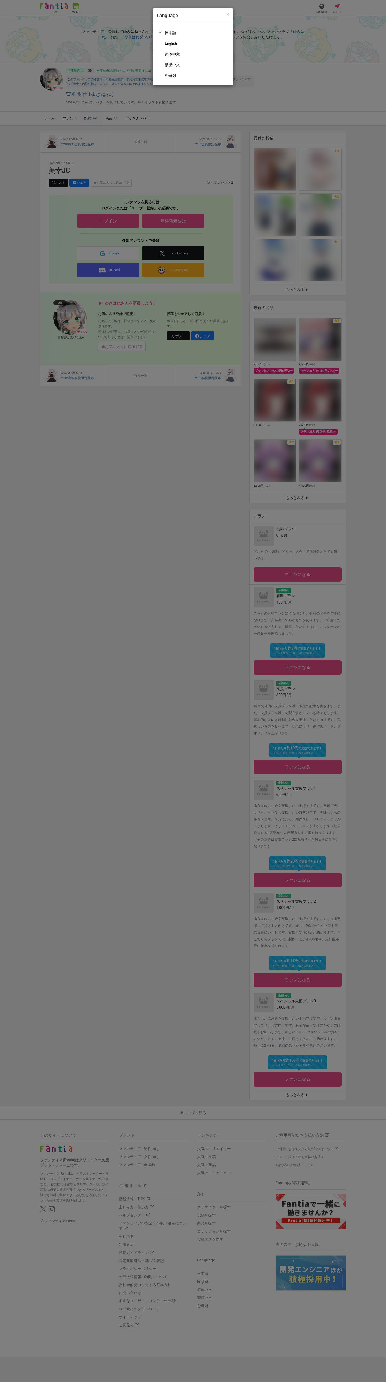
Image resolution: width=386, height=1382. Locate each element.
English (171, 43)
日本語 (170, 33)
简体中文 (172, 54)
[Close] (227, 14)
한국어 (170, 75)
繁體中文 (172, 65)
